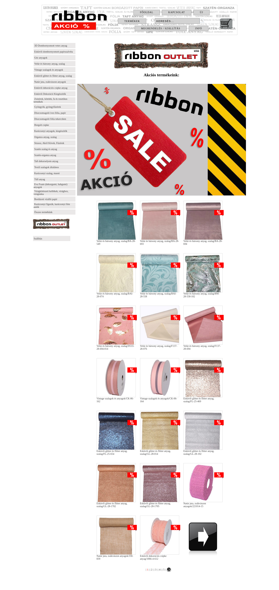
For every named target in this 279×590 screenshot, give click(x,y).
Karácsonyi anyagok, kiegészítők (50, 131)
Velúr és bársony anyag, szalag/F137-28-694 (203, 346)
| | (147, 569)
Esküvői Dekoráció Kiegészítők (50, 94)
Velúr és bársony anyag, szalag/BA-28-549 (116, 241)
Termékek (132, 21)
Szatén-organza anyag (45, 155)
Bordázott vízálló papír (45, 199)
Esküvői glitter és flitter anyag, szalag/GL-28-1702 (116, 504)
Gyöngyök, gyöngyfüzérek (47, 107)
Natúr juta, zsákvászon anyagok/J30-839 (116, 556)
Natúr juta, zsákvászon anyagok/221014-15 (203, 504)
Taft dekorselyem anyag (46, 161)
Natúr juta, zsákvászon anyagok (50, 82)
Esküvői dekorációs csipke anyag (50, 88)
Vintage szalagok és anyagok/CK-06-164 (159, 399)
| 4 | (159, 569)
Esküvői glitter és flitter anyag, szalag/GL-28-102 (203, 451)
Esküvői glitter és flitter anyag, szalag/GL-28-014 (159, 451)
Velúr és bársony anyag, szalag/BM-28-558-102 (203, 294)
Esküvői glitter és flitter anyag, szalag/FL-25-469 (203, 399)
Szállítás (38, 238)
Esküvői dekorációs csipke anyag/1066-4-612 (159, 556)
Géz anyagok (40, 57)
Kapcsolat (176, 12)
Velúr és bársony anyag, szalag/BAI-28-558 (159, 294)
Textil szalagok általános (46, 167)
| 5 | (164, 569)
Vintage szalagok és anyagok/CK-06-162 (116, 399)
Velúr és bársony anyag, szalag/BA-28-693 (159, 241)
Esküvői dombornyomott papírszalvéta (53, 51)
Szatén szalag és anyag (45, 149)
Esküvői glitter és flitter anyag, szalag (53, 76)
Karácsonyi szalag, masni (47, 173)
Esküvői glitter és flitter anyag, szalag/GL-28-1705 (159, 504)
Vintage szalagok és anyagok (48, 70)
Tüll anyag (39, 179)
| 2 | (151, 569)
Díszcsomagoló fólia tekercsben (50, 119)
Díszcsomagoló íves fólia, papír (50, 113)
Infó (198, 28)
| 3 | (155, 569)
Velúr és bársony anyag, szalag (49, 63)
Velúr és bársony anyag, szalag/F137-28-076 (159, 346)
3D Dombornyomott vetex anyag (50, 45)
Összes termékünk (43, 212)
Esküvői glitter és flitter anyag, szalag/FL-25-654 (116, 451)
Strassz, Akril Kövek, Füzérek (49, 143)
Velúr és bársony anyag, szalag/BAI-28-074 (116, 294)
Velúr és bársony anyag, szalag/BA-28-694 (203, 241)
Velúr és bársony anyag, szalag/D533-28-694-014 (116, 346)
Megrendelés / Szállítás (160, 28)
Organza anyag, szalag (45, 137)
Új (201, 12)
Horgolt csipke (41, 125)
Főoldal (146, 12)
